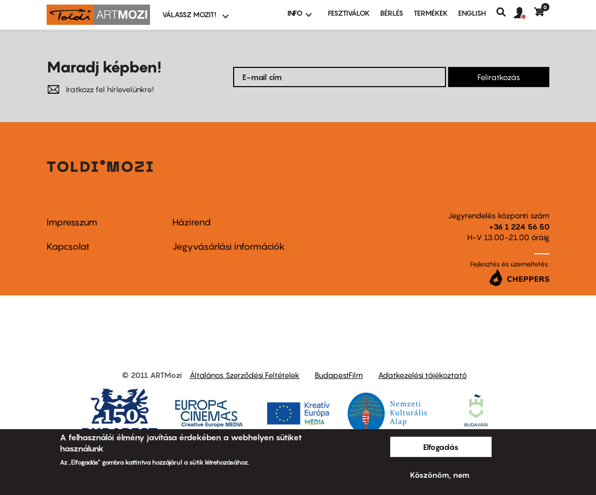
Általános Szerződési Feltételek (245, 374)
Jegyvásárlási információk (228, 246)
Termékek (431, 13)
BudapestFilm (339, 374)
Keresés (505, 12)
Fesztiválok (349, 13)
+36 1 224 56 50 (519, 226)
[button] (524, 13)
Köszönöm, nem (439, 474)
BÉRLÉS (391, 13)
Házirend (191, 222)
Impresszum (72, 222)
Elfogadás (441, 446)
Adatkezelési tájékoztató (422, 374)
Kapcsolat (68, 246)
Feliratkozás (498, 77)
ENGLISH (472, 13)
